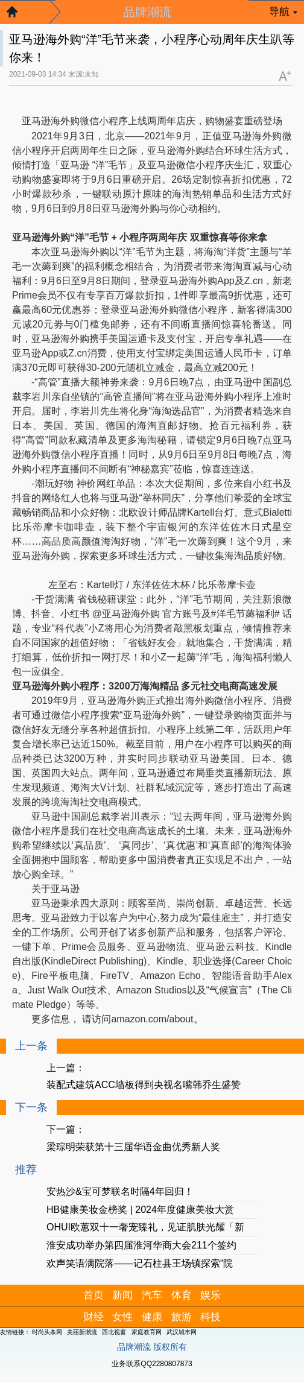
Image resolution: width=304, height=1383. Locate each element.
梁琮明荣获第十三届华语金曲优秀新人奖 (133, 1147)
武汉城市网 (181, 1332)
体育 (181, 1295)
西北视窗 (114, 1332)
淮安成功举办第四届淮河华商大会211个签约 (141, 1245)
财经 (93, 1317)
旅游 (181, 1317)
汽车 (152, 1295)
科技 (210, 1317)
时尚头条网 (47, 1332)
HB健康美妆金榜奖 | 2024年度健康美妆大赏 (140, 1209)
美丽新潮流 (82, 1332)
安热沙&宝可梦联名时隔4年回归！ (120, 1191)
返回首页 (18, 15)
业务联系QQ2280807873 (152, 1363)
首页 (93, 1295)
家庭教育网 (146, 1332)
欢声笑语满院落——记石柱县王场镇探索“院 (139, 1263)
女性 (122, 1317)
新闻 (122, 1295)
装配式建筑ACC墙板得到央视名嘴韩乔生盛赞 (143, 1085)
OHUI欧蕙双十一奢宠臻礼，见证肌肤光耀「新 (145, 1227)
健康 (152, 1317)
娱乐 (210, 1295)
